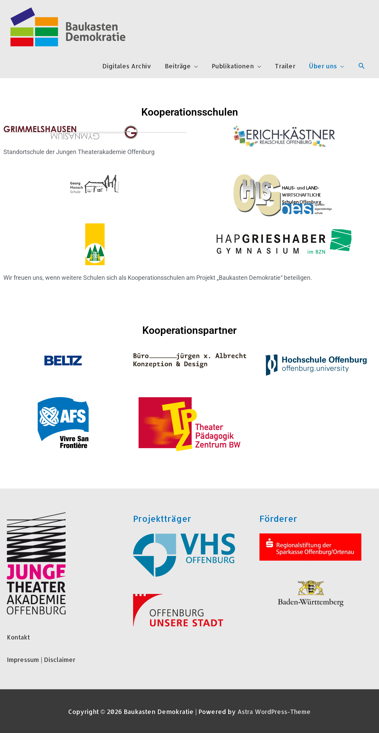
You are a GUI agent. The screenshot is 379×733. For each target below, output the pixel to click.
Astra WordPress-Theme (274, 711)
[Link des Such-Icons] (361, 66)
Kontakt (19, 637)
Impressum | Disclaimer (42, 659)
